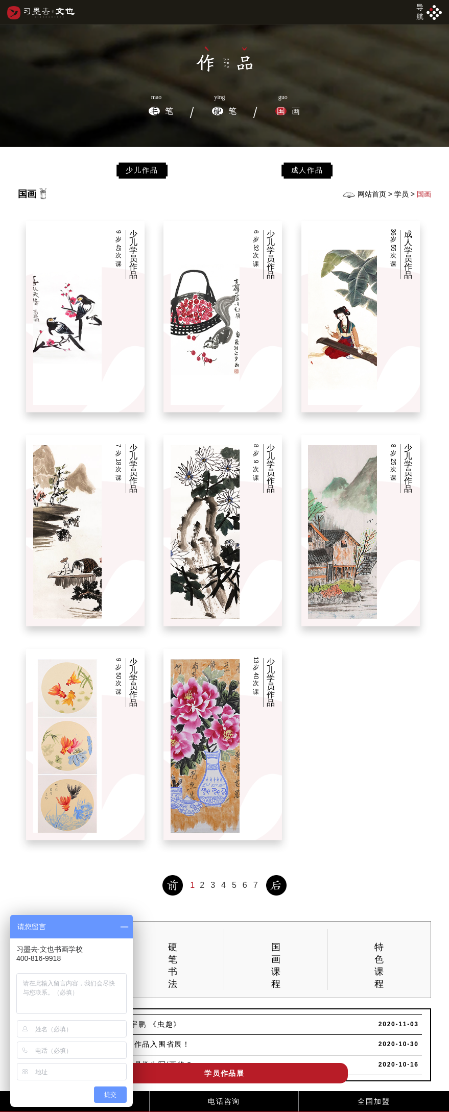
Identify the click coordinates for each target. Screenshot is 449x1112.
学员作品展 (224, 1073)
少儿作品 (142, 170)
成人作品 (307, 170)
